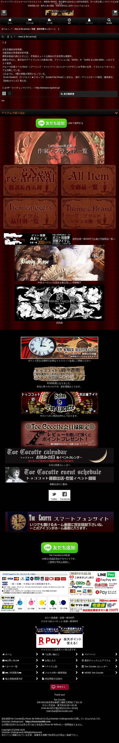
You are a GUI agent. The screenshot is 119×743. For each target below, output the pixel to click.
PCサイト (61, 687)
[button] (4, 13)
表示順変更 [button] (67, 94)
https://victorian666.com (37, 721)
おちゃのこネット (54, 741)
